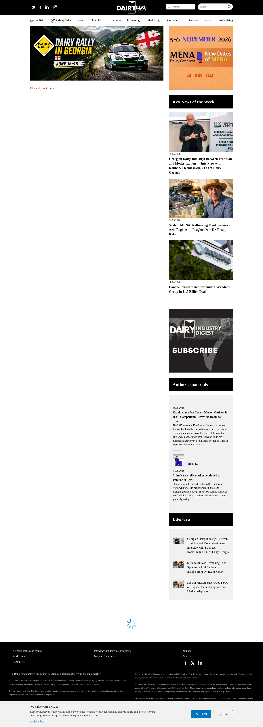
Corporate (173, 20)
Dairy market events (104, 656)
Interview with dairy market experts (112, 651)
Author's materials (190, 384)
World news (19, 656)
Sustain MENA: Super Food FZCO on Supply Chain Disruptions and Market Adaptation (207, 587)
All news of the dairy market (27, 651)
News (79, 20)
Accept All (201, 714)
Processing (133, 20)
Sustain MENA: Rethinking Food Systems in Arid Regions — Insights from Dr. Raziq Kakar (200, 229)
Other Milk (97, 20)
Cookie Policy (37, 721)
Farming (116, 20)
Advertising (226, 20)
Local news (18, 662)
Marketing (153, 20)
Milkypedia (61, 20)
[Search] (212, 6)
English (36, 20)
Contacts (186, 656)
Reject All (223, 714)
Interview (192, 20)
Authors (186, 651)
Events (207, 20)
